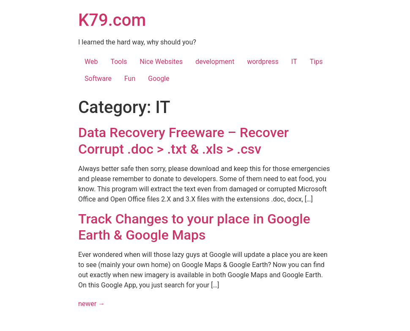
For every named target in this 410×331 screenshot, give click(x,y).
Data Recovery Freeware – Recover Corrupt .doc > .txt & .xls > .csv (183, 140)
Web (91, 62)
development (214, 62)
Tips (316, 62)
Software (98, 78)
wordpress (263, 62)
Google (158, 78)
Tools (118, 62)
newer (91, 304)
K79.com (112, 20)
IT (294, 62)
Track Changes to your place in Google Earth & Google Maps (194, 227)
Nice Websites (161, 62)
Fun (129, 78)
